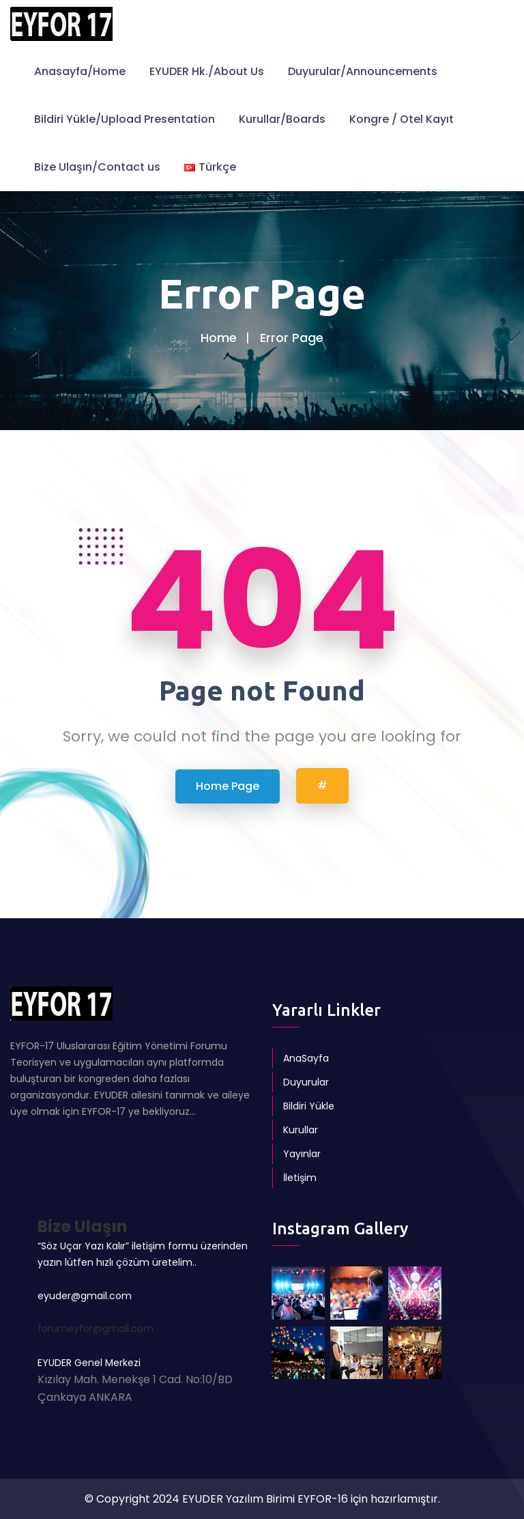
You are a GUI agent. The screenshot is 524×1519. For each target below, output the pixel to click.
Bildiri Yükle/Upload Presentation (124, 119)
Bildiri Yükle (308, 1106)
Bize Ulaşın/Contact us (97, 167)
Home (219, 337)
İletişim (300, 1177)
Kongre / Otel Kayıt (401, 119)
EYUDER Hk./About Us (206, 71)
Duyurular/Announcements (362, 71)
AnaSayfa (306, 1058)
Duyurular (306, 1082)
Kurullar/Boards (282, 119)
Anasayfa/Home (80, 71)
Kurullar (300, 1130)
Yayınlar (302, 1154)
